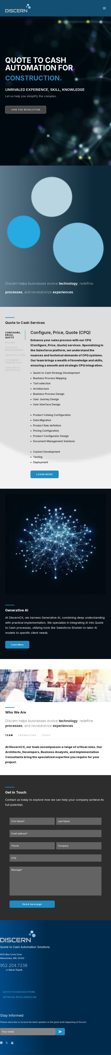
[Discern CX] (18, 8)
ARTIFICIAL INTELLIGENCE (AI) (19, 997)
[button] (104, 8)
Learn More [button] (44, 474)
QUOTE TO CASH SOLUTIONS (19, 992)
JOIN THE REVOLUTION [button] (25, 109)
